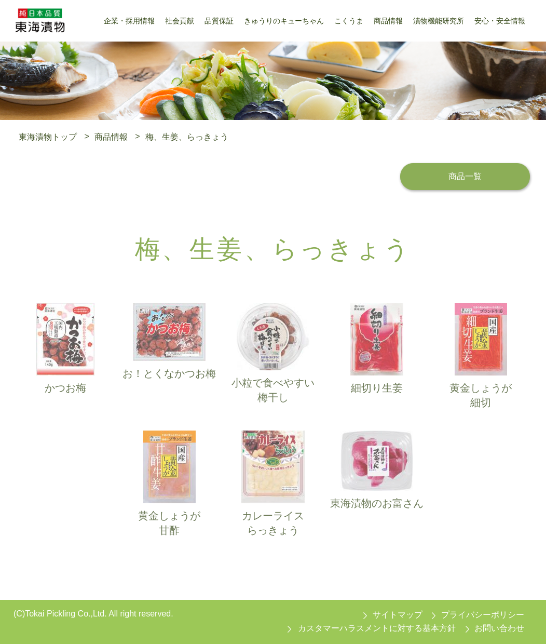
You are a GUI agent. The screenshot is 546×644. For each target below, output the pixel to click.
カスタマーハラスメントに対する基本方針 (377, 628)
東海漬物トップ (48, 136)
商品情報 (111, 136)
